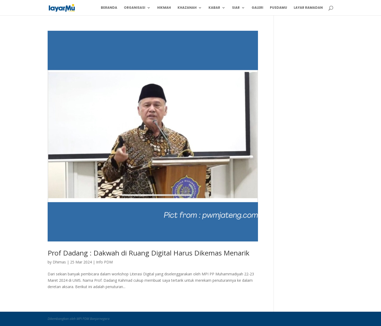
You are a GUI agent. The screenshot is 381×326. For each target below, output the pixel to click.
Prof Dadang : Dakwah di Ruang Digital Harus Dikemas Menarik (149, 253)
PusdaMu (278, 8)
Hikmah (164, 8)
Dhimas (59, 262)
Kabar (214, 8)
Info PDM (104, 262)
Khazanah (187, 8)
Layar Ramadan (308, 8)
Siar (236, 8)
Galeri (257, 8)
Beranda (109, 8)
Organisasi (134, 8)
